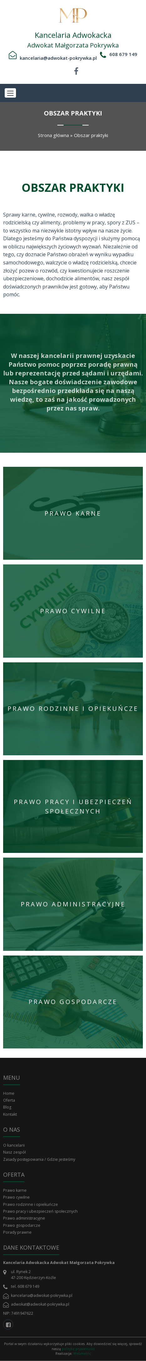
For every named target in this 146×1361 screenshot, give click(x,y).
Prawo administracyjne (24, 1218)
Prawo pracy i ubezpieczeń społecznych (40, 1211)
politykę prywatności (78, 1349)
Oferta (9, 1100)
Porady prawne (17, 1232)
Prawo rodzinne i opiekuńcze (30, 1204)
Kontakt (10, 1114)
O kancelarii (14, 1145)
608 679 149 (123, 54)
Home (8, 1093)
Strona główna (53, 135)
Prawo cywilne (16, 1197)
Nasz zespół (14, 1152)
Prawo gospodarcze (21, 1225)
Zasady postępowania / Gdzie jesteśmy (39, 1159)
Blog (7, 1107)
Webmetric (82, 1353)
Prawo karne (15, 1190)
